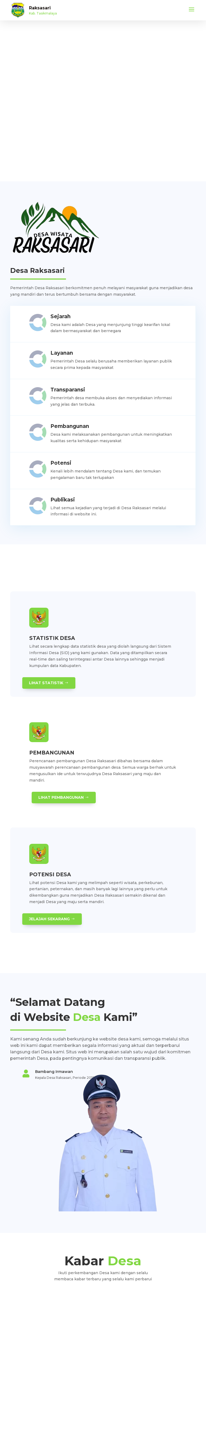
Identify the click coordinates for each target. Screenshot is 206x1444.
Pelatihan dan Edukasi (28, 1386)
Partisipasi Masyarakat (28, 1394)
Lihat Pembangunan (61, 797)
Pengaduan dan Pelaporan (32, 1378)
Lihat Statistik (46, 682)
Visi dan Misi (20, 1371)
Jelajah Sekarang (49, 919)
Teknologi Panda (113, 1427)
